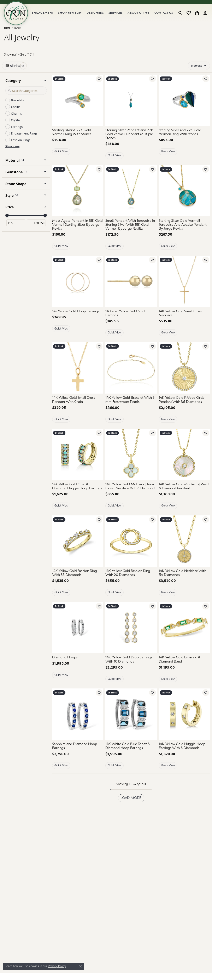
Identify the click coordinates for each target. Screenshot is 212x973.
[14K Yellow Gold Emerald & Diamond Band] (184, 634)
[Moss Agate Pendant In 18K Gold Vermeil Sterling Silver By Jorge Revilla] (77, 232)
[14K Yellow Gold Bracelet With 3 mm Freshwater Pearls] (131, 374)
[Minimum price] (15, 229)
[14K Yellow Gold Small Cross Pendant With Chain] (77, 407)
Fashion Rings (20, 147)
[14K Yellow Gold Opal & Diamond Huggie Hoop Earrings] (77, 461)
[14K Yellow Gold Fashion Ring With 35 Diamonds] (77, 580)
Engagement (50, 16)
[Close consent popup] (80, 966)
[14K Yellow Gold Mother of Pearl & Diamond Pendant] (184, 493)
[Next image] (99, 197)
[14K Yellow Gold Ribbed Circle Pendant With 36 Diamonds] (184, 407)
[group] (77, 197)
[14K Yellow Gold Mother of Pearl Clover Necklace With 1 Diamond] (131, 461)
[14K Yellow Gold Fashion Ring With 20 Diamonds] (131, 580)
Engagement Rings (24, 140)
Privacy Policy (57, 966)
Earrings (17, 133)
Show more (12, 153)
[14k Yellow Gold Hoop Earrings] (77, 288)
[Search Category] (26, 97)
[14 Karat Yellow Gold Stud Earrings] (131, 288)
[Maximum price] (36, 229)
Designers (99, 16)
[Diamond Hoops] (77, 634)
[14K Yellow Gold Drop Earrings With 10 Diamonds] (131, 634)
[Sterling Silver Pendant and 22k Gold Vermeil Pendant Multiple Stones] (131, 106)
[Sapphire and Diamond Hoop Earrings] (77, 720)
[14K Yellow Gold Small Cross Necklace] (184, 288)
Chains (15, 113)
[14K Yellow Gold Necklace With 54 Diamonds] (184, 580)
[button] (180, 16)
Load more (131, 804)
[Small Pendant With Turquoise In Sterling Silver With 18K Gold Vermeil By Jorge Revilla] (131, 232)
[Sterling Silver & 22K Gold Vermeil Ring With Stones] (77, 106)
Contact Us (165, 16)
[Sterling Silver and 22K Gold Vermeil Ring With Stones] (184, 106)
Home (7, 34)
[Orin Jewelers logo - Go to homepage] (20, 16)
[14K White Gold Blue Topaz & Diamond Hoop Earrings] (131, 720)
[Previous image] (56, 197)
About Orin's (141, 16)
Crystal (15, 127)
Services (120, 16)
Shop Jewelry (76, 16)
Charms (16, 120)
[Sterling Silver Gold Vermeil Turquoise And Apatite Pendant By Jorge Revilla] (184, 197)
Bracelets (17, 107)
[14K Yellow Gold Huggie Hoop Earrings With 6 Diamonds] (184, 753)
